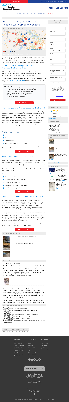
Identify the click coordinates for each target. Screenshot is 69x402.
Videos (42, 342)
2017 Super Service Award (61, 175)
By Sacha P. (54, 112)
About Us (25, 13)
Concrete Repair (18, 350)
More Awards (51, 191)
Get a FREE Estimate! (24, 103)
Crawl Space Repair (19, 345)
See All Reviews (53, 118)
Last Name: (53, 31)
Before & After (44, 343)
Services (19, 13)
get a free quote (34, 369)
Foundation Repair (19, 347)
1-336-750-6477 (34, 377)
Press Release (31, 347)
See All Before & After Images (57, 163)
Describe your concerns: (56, 77)
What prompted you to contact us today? (57, 71)
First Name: (53, 26)
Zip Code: (52, 53)
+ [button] (43, 45)
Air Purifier (17, 352)
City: (51, 42)
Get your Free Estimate (57, 100)
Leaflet (28, 49)
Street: (52, 37)
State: (52, 48)
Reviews (43, 347)
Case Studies (44, 345)
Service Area (41, 13)
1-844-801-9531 (58, 8)
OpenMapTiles (32, 49)
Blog (29, 350)
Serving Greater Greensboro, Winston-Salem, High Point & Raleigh (54, 1)
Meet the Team (32, 352)
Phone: (52, 59)
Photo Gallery (44, 349)
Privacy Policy (62, 94)
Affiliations (30, 345)
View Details (51, 144)
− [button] (43, 47)
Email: (52, 64)
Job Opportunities (32, 354)
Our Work (33, 13)
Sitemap (52, 399)
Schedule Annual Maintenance (14, 1)
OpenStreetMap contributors (40, 49)
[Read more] (63, 180)
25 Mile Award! (59, 168)
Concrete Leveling (19, 349)
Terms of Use (45, 399)
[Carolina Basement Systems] (11, 7)
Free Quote (49, 13)
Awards (29, 349)
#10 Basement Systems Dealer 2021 (60, 182)
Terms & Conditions (59, 96)
